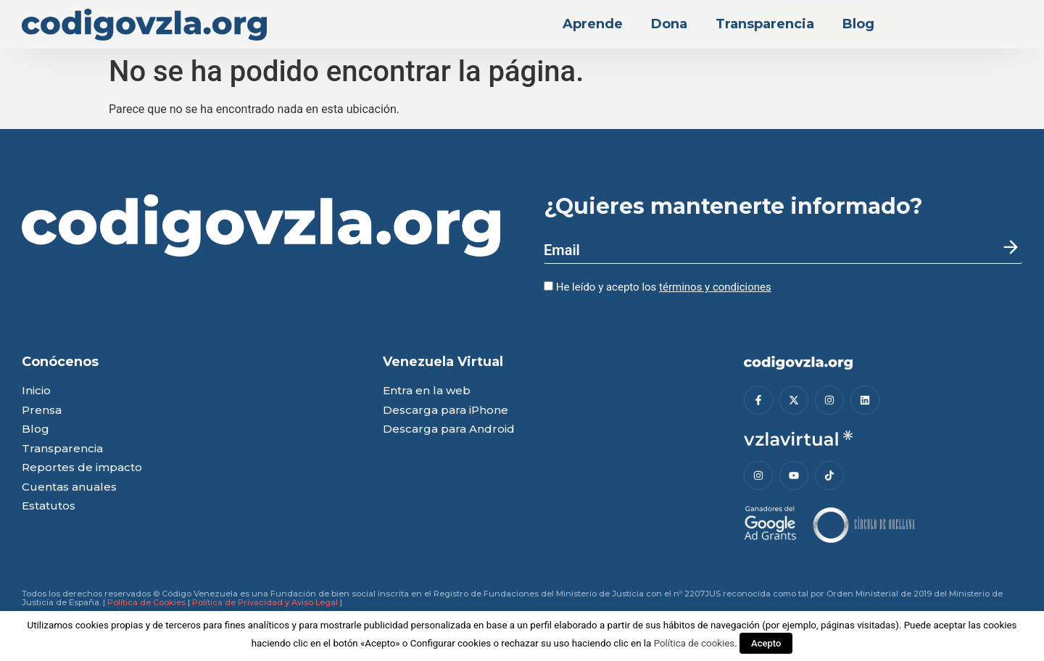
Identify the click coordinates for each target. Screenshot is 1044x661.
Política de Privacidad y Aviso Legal (265, 602)
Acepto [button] (766, 643)
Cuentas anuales (69, 487)
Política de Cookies (146, 602)
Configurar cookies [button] (450, 643)
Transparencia (765, 24)
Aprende (593, 24)
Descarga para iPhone (445, 410)
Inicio (36, 391)
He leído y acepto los (657, 287)
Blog (858, 24)
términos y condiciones (715, 287)
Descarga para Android (449, 429)
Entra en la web (427, 391)
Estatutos (48, 506)
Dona (669, 24)
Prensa (42, 410)
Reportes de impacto (82, 468)
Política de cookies (694, 643)
